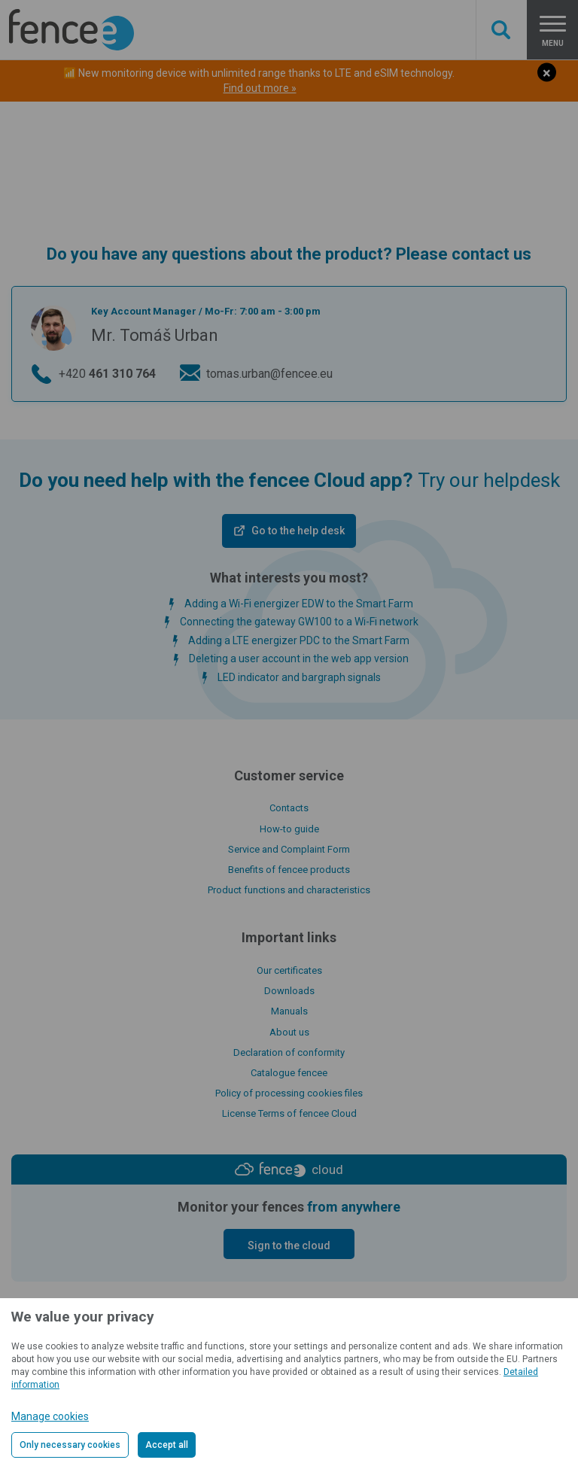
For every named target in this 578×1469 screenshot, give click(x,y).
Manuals (289, 1011)
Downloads (289, 990)
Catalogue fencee (289, 1072)
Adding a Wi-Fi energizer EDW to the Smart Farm (298, 604)
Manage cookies (50, 1416)
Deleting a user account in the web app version (299, 658)
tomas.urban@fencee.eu (269, 373)
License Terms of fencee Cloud (289, 1113)
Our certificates (289, 970)
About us (289, 1032)
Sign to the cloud (289, 1245)
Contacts (289, 808)
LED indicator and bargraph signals (299, 677)
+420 (107, 374)
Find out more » (260, 88)
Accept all (166, 1445)
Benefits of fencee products (289, 869)
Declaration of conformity (289, 1052)
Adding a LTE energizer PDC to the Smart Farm (298, 640)
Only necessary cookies (70, 1445)
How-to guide (289, 829)
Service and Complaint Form (289, 849)
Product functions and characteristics (289, 890)
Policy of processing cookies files (289, 1093)
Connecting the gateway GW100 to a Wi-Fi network (299, 622)
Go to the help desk (298, 531)
